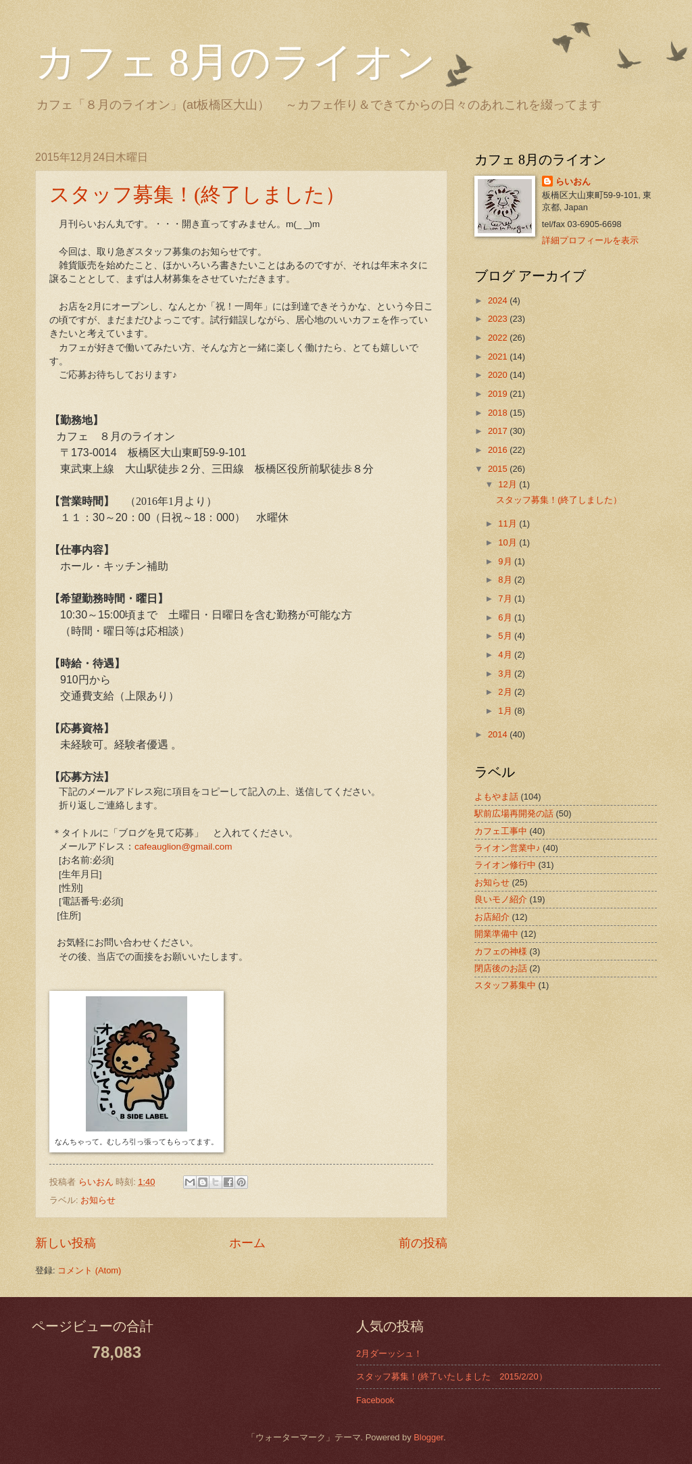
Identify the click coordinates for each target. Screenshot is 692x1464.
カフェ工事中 (500, 831)
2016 (499, 450)
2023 (499, 319)
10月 (508, 542)
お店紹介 (492, 917)
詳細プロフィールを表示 (590, 240)
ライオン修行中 (505, 865)
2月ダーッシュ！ (389, 1353)
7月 (506, 598)
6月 (506, 617)
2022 (499, 338)
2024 (499, 300)
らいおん (573, 181)
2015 (499, 469)
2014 (499, 734)
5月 (506, 636)
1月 (506, 711)
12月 (508, 484)
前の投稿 (423, 1243)
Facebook (375, 1400)
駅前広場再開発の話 (513, 813)
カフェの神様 (500, 951)
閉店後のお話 (500, 968)
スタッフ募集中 (505, 985)
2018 (499, 413)
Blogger (428, 1437)
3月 (506, 673)
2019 (499, 394)
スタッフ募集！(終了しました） (197, 194)
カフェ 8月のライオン (235, 62)
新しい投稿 (65, 1243)
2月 (506, 692)
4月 (506, 655)
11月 (508, 523)
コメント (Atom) (89, 1270)
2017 (499, 431)
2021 (499, 356)
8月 (506, 580)
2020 (499, 375)
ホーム (247, 1243)
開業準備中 (496, 934)
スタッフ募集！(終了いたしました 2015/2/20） (451, 1376)
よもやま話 (496, 796)
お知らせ (98, 1200)
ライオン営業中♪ (507, 848)
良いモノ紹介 (500, 899)
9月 (506, 561)
